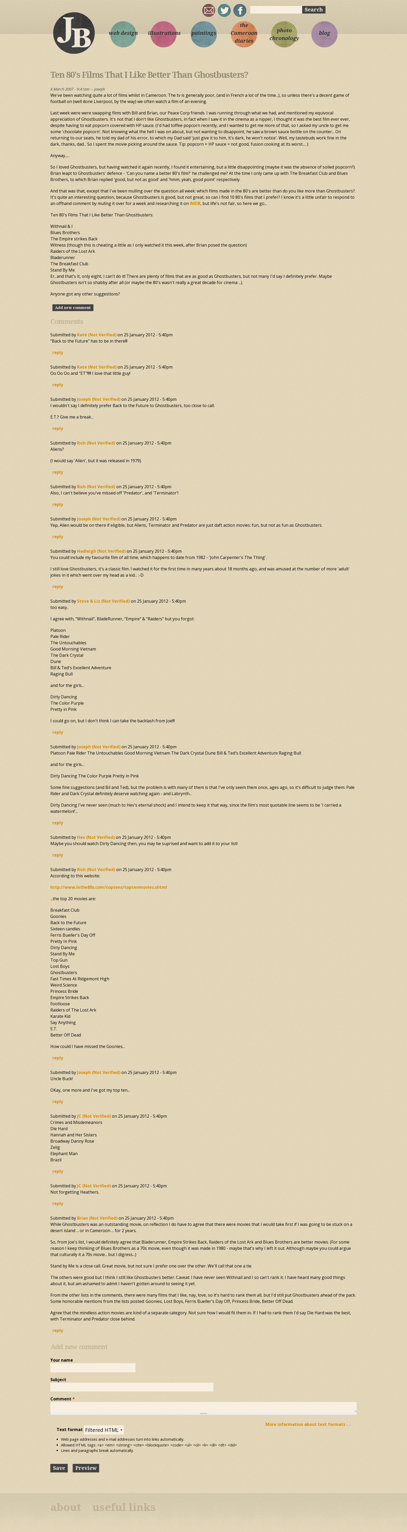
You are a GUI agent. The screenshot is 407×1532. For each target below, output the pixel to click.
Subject (58, 1379)
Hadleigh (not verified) (101, 551)
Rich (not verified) (96, 443)
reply (57, 352)
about (65, 1507)
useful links (124, 1507)
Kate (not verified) (97, 335)
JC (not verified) (94, 1116)
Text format (70, 1429)
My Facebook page (240, 10)
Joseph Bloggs (73, 32)
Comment (62, 1399)
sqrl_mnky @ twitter (224, 10)
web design (123, 33)
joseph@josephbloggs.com (208, 10)
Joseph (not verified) (98, 399)
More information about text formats (305, 1424)
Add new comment (73, 308)
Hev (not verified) (96, 837)
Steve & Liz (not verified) (103, 601)
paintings (204, 33)
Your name (61, 1360)
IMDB (195, 203)
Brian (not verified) (97, 1218)
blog (324, 33)
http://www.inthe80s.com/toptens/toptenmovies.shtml (108, 887)
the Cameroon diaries (243, 33)
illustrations (163, 33)
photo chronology (284, 34)
